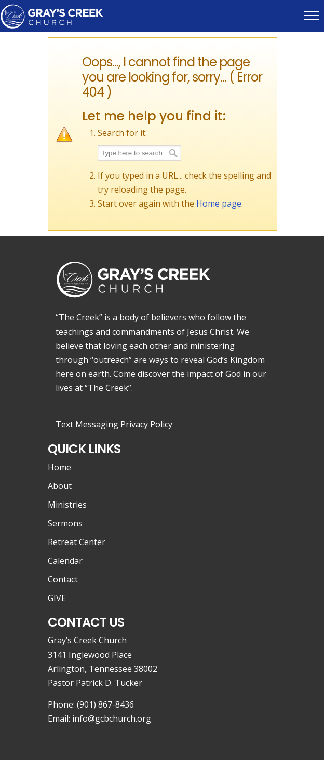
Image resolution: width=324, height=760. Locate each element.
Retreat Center (76, 542)
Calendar (65, 561)
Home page (218, 203)
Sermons (65, 523)
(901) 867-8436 (105, 704)
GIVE (57, 598)
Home (59, 467)
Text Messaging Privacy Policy (114, 424)
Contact (63, 579)
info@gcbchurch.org (111, 718)
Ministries (67, 504)
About (60, 486)
